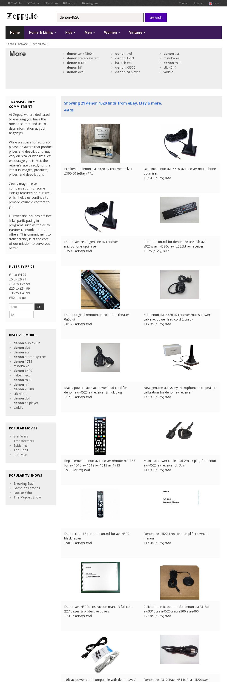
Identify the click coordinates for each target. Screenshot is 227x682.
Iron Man (20, 446)
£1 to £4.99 (17, 274)
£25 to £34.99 (19, 288)
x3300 (125, 67)
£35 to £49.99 (19, 293)
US (100, 648)
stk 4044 (170, 67)
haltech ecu (123, 63)
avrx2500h (80, 53)
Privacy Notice (39, 648)
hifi (75, 67)
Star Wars (21, 428)
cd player (127, 72)
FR (75, 648)
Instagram (90, 3)
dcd (75, 72)
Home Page (69, 620)
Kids (70, 32)
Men (90, 32)
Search (156, 17)
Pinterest (70, 3)
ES (88, 648)
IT (94, 648)
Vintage (137, 32)
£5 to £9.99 (17, 279)
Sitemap (198, 3)
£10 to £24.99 (19, 284)
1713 (124, 58)
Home (15, 32)
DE (82, 648)
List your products (74, 625)
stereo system (83, 58)
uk (214, 3)
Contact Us (69, 616)
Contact (183, 3)
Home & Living (42, 32)
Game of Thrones (27, 479)
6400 (76, 63)
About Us (68, 611)
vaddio (168, 72)
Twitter (33, 3)
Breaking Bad (24, 475)
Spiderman (21, 437)
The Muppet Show (27, 489)
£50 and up (17, 297)
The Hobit (21, 441)
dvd (123, 53)
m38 (172, 63)
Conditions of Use (16, 648)
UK (69, 648)
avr (171, 53)
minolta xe (171, 58)
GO (44, 307)
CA (106, 648)
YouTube (15, 3)
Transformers (24, 432)
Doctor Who (23, 484)
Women (112, 32)
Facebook (51, 3)
